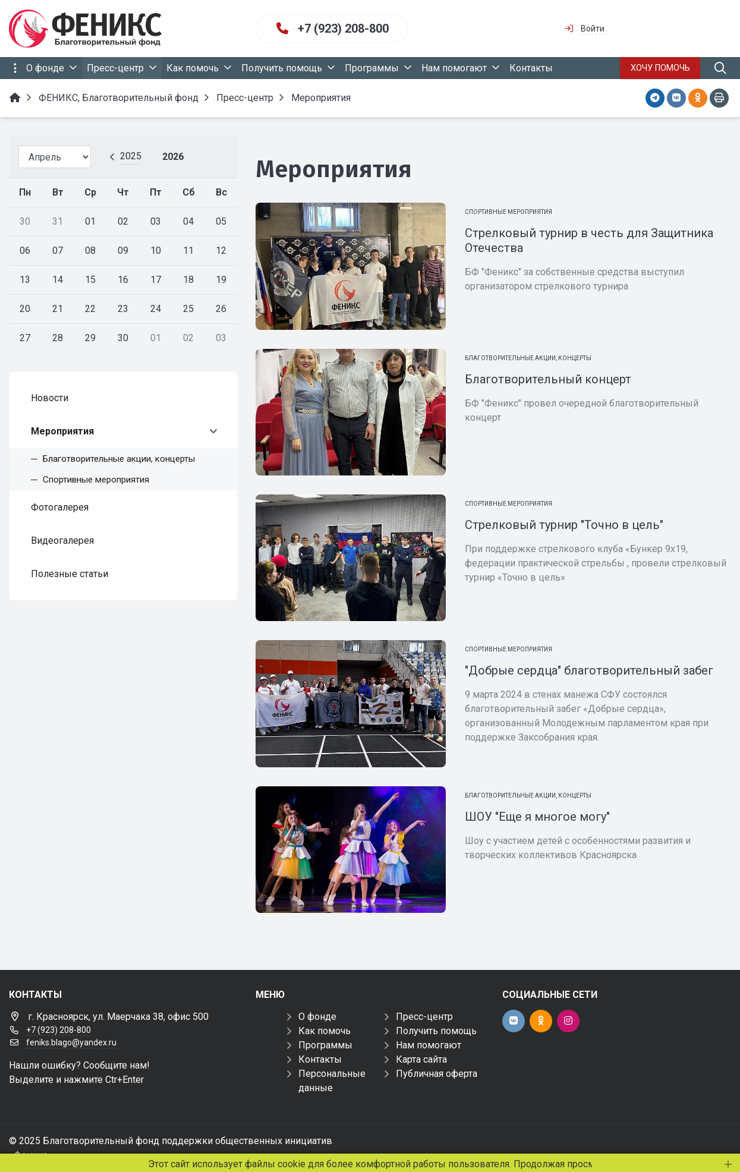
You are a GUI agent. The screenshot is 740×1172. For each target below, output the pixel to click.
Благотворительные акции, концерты (528, 358)
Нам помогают (428, 1045)
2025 (130, 156)
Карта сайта (421, 1059)
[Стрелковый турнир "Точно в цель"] (351, 557)
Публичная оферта (436, 1073)
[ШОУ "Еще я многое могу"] (351, 849)
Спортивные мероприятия (508, 212)
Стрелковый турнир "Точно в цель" (564, 525)
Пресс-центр (424, 1016)
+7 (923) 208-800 (343, 28)
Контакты (320, 1059)
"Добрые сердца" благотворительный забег (589, 670)
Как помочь (324, 1030)
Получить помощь (436, 1030)
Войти (592, 28)
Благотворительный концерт (548, 379)
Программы (325, 1045)
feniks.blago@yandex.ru (71, 1042)
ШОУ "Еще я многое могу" (537, 816)
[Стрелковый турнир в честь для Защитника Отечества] (351, 266)
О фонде (317, 1016)
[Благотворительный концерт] (351, 412)
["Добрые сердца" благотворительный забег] (351, 703)
